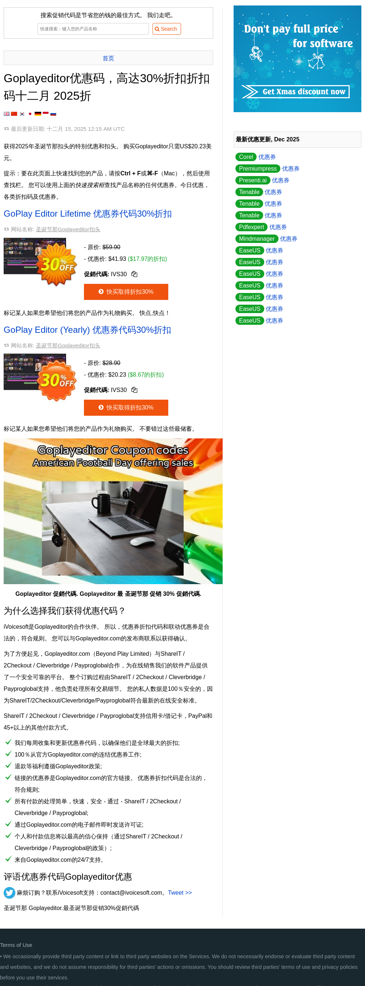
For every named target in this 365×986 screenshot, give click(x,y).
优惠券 (255, 157)
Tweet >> (180, 893)
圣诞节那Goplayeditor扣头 (68, 229)
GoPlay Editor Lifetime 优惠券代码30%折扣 (88, 213)
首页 (108, 58)
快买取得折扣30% (125, 292)
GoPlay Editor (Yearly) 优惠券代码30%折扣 (87, 330)
